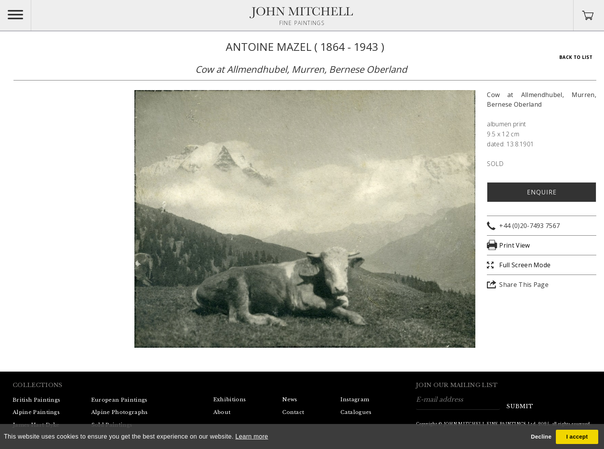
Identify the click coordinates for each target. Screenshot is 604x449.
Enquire (542, 192)
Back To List (575, 57)
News (289, 399)
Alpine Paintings (36, 412)
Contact (293, 412)
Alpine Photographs (119, 412)
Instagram (355, 399)
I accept (577, 437)
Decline (541, 437)
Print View (514, 245)
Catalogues (356, 412)
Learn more (251, 436)
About (222, 412)
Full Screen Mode (524, 265)
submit (520, 406)
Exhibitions (229, 399)
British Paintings (36, 400)
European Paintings (119, 400)
